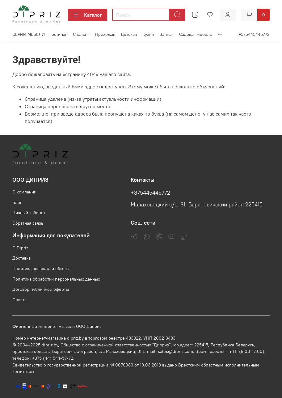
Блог (17, 202)
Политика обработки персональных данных (56, 279)
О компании (24, 192)
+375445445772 (254, 34)
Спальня (81, 34)
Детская (129, 34)
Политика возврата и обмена (41, 268)
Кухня (148, 34)
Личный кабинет (28, 212)
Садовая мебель (195, 34)
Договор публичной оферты (40, 289)
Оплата (19, 300)
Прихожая (105, 34)
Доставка (21, 258)
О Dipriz (20, 248)
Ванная (166, 34)
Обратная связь (27, 223)
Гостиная (58, 34)
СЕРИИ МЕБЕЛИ (28, 34)
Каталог (87, 15)
